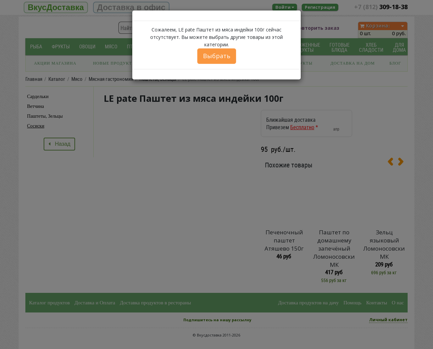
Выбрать (216, 56)
